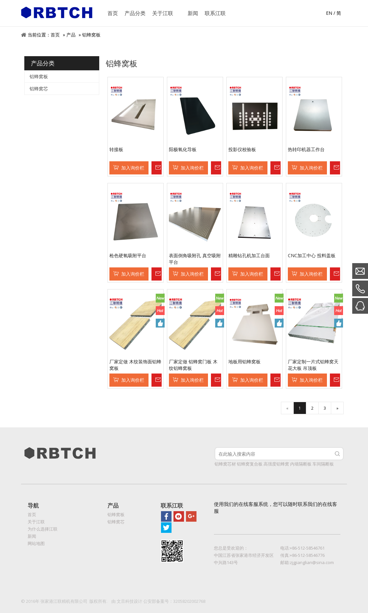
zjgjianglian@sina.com (312, 562)
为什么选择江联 (43, 529)
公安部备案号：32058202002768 (174, 601)
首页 (55, 35)
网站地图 (36, 543)
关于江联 (36, 522)
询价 (156, 167)
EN (329, 13)
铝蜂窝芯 (39, 88)
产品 (71, 35)
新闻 (32, 536)
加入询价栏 (132, 168)
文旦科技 (125, 601)
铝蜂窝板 (91, 35)
